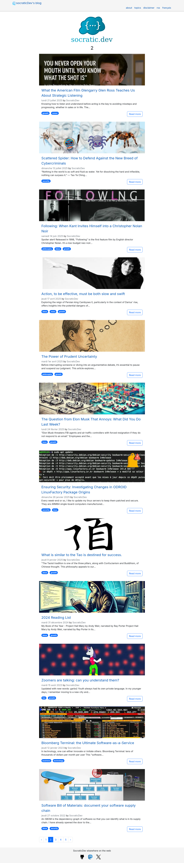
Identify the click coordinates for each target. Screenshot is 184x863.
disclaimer (148, 7)
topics (137, 7)
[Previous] (41, 839)
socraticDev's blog (26, 3)
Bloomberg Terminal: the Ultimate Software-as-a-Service (87, 743)
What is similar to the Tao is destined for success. (81, 555)
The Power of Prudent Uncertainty (69, 356)
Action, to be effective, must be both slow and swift (83, 294)
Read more (135, 114)
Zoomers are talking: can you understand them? (80, 680)
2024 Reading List (56, 617)
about (129, 7)
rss (158, 7)
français (166, 7)
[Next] (70, 839)
